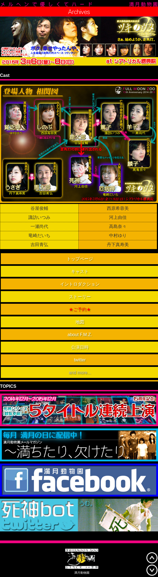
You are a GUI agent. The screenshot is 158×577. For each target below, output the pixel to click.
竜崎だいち (39, 235)
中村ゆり (118, 235)
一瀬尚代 (39, 226)
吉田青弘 (39, 244)
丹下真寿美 (118, 244)
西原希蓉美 (118, 208)
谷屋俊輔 (39, 208)
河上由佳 (118, 217)
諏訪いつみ (39, 217)
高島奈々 (118, 226)
